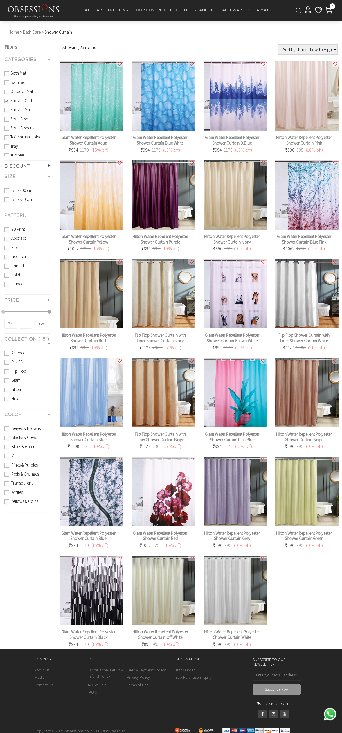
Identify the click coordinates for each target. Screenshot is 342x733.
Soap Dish (19, 119)
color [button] (13, 415)
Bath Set (17, 82)
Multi (14, 455)
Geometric (19, 256)
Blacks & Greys (23, 437)
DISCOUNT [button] (17, 166)
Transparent (21, 483)
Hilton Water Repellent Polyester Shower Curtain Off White (160, 634)
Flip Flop (18, 371)
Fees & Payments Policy (146, 670)
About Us (42, 670)
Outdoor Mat (21, 91)
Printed (17, 266)
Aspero (17, 353)
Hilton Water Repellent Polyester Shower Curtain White (232, 634)
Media (40, 677)
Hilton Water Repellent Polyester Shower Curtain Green (304, 535)
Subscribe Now (277, 689)
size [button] (10, 177)
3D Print (17, 229)
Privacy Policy (138, 677)
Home (13, 32)
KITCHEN (178, 10)
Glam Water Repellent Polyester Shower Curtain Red (160, 535)
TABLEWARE (232, 10)
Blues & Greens (23, 446)
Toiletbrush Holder (26, 137)
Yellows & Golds (24, 501)
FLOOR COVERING (149, 10)
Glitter (15, 389)
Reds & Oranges (24, 474)
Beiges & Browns (25, 428)
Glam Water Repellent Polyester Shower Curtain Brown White (232, 337)
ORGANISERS (203, 10)
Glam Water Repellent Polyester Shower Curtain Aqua (88, 140)
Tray (14, 146)
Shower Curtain (24, 100)
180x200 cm (21, 190)
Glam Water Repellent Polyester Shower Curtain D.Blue (232, 140)
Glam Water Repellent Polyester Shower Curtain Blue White (160, 140)
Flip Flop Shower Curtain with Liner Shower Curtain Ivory (160, 337)
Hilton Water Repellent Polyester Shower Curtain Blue (88, 436)
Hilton (16, 398)
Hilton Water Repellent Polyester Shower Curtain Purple (160, 239)
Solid (15, 275)
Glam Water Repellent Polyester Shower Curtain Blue (88, 535)
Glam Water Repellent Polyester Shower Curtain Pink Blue (232, 436)
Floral (15, 247)
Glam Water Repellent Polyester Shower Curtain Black (88, 634)
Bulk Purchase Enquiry (193, 677)
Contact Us (44, 684)
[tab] (27, 60)
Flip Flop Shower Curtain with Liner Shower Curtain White (304, 337)
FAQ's (92, 692)
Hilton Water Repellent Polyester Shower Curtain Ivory (232, 239)
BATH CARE (93, 10)
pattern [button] (15, 215)
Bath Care (32, 32)
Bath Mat (18, 73)
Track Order (185, 670)
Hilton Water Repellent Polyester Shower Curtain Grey (232, 535)
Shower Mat (20, 109)
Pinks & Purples (24, 465)
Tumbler (17, 155)
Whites (16, 492)
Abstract (18, 238)
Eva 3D (16, 362)
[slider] (3, 312)
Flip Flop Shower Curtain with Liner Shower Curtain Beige (160, 436)
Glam (15, 380)
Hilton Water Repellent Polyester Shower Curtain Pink (304, 140)
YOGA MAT (258, 10)
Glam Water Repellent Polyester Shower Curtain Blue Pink (304, 239)
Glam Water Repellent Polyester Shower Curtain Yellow (88, 239)
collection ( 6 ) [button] (26, 339)
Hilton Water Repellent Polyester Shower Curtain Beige (304, 436)
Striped (17, 284)
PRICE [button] (11, 300)
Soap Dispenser (24, 128)
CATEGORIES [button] (20, 60)
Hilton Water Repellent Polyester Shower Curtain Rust (88, 337)
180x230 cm (21, 199)
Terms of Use (137, 684)
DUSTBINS (118, 10)
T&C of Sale (96, 684)
